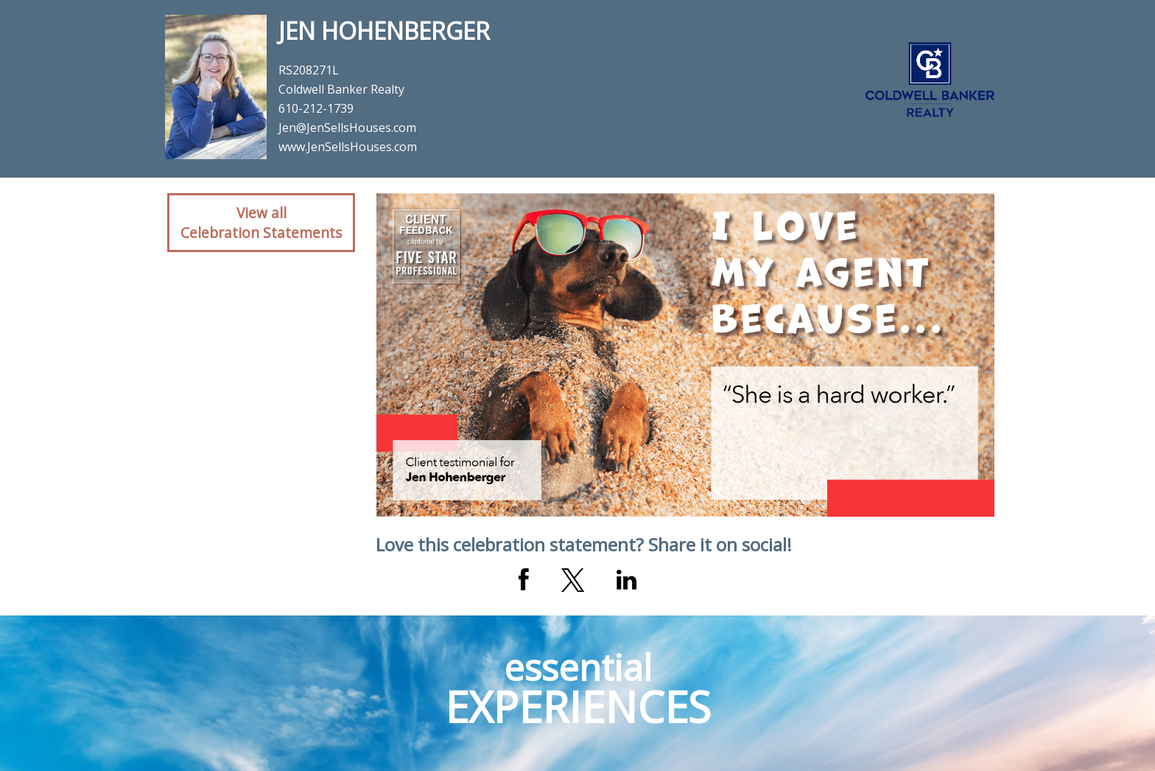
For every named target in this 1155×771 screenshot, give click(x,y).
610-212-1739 (316, 108)
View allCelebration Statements (261, 223)
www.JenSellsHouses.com (347, 147)
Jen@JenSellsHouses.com (347, 127)
